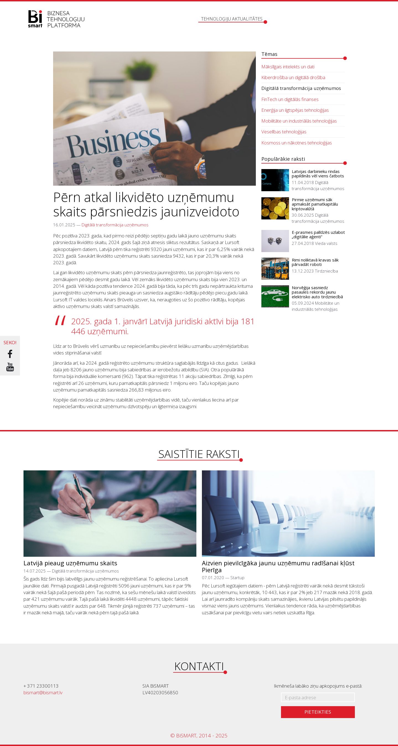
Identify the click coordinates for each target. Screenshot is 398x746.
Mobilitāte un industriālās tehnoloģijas (299, 121)
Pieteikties (318, 712)
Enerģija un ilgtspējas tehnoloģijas (295, 110)
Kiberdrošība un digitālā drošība (293, 77)
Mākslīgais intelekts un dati (287, 66)
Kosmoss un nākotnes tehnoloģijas (296, 142)
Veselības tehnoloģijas (283, 131)
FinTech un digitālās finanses (290, 99)
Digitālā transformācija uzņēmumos (115, 224)
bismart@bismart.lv (43, 692)
